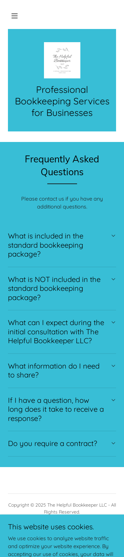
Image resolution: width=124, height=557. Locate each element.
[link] (62, 60)
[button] (14, 15)
